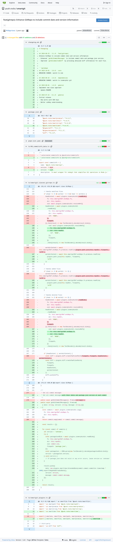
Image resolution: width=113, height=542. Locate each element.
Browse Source (102, 20)
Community (33, 3)
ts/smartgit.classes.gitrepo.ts (41, 183)
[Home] (4, 3)
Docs (42, 3)
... (4, 25)
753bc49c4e (104, 30)
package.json (33, 112)
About (50, 3)
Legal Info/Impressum (103, 540)
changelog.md (33, 42)
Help (57, 3)
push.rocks (10, 8)
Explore (12, 3)
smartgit (21, 8)
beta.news (21, 3)
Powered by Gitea (8, 540)
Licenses (83, 540)
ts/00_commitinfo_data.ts (38, 146)
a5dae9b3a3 (87, 30)
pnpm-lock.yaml (34, 141)
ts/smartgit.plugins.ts (38, 498)
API (90, 540)
